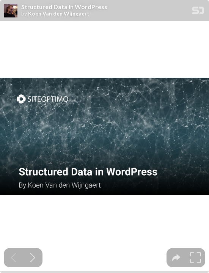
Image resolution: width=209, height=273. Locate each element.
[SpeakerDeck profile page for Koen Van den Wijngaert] (10, 11)
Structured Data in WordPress (64, 7)
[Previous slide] (13, 257)
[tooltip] (176, 257)
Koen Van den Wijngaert (59, 13)
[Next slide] (32, 257)
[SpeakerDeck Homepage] (198, 12)
